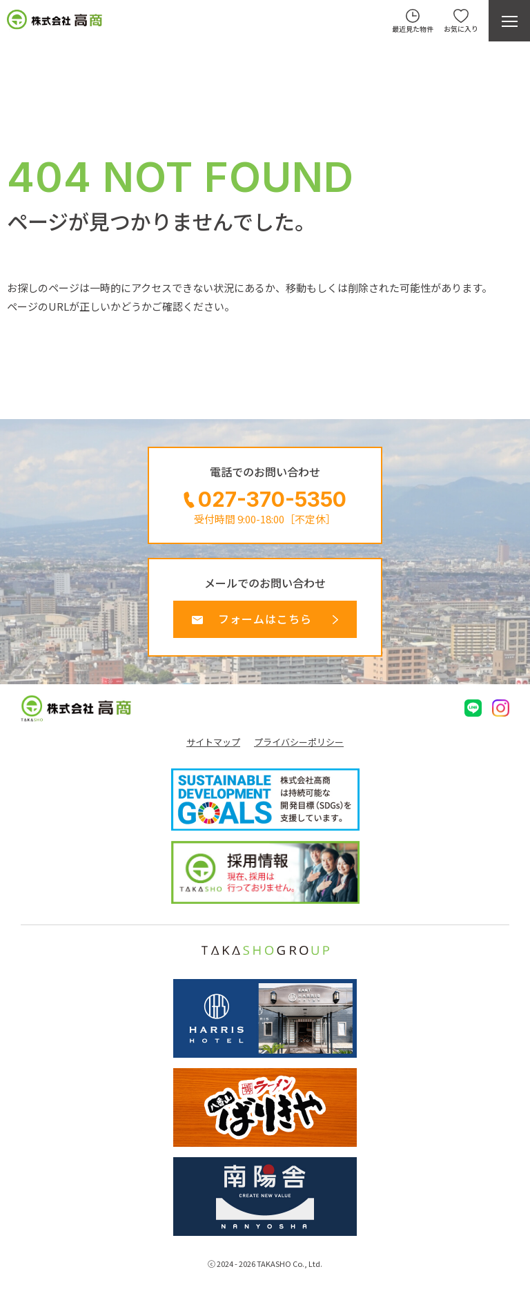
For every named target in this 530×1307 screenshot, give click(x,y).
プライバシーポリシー (299, 742)
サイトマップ (213, 742)
